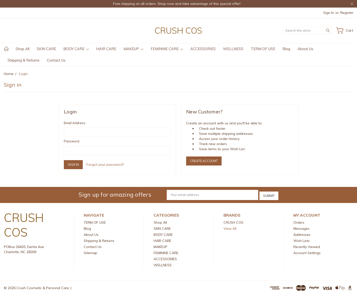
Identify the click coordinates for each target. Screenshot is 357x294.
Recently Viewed (306, 245)
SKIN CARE (46, 48)
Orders (298, 221)
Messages (301, 227)
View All (230, 227)
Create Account (204, 161)
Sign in (328, 12)
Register (346, 12)
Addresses (301, 233)
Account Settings (307, 251)
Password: (72, 141)
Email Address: (75, 123)
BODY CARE (76, 48)
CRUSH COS (233, 221)
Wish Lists (301, 239)
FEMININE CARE (167, 48)
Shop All (22, 48)
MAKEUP (133, 48)
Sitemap (90, 251)
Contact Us (56, 60)
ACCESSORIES (203, 48)
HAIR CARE (106, 48)
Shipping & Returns (24, 60)
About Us (305, 48)
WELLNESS (233, 48)
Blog (286, 48)
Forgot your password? (105, 164)
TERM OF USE (263, 48)
